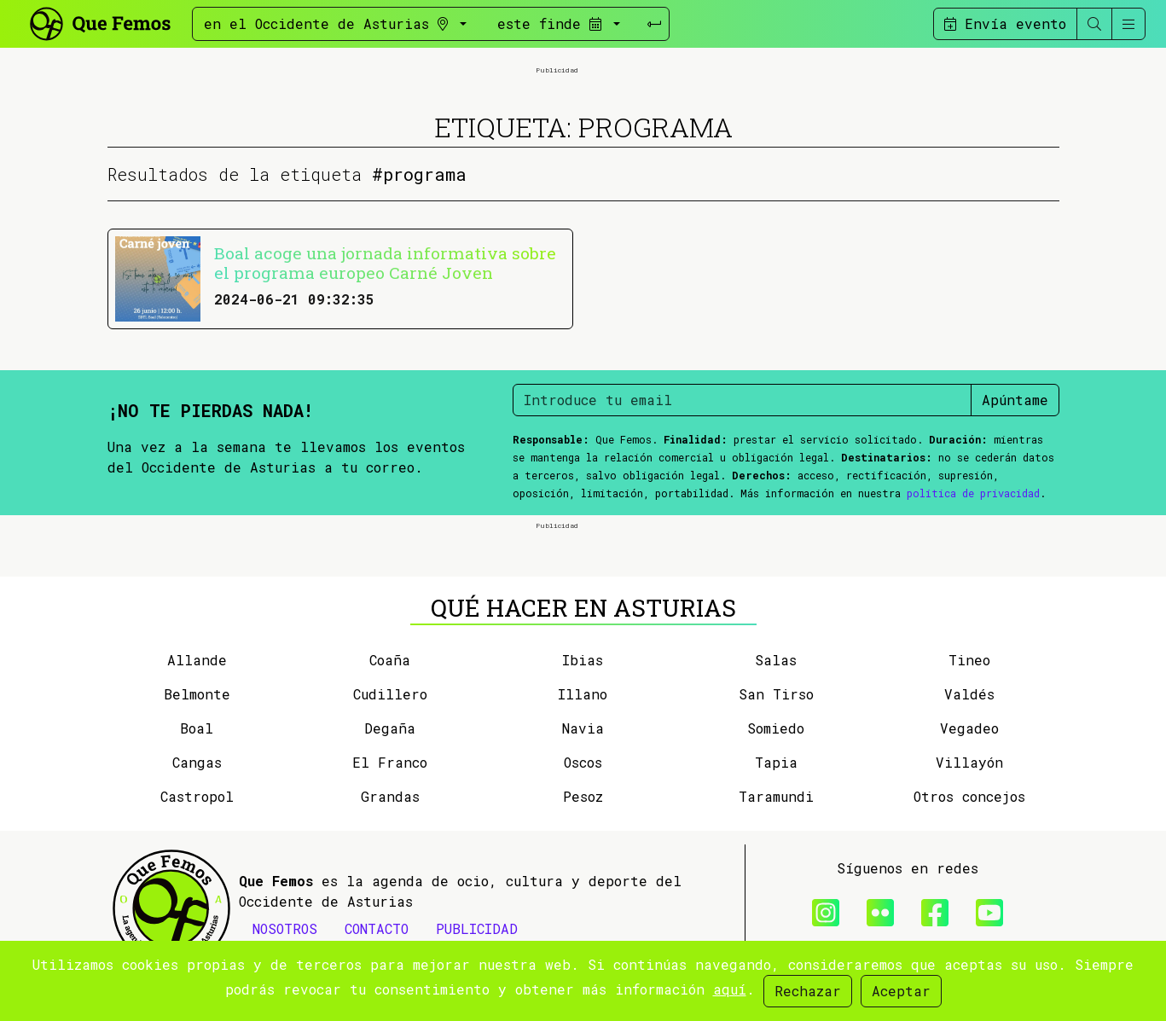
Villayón (969, 762)
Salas (776, 660)
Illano (582, 694)
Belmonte (197, 694)
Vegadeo (969, 728)
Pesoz (583, 796)
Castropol (197, 796)
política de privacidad (973, 493)
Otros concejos (969, 796)
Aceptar (901, 991)
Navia (583, 728)
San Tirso (776, 694)
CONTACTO (377, 928)
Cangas (197, 762)
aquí (729, 989)
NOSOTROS (284, 928)
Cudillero (390, 694)
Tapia (776, 762)
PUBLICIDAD (477, 928)
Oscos (583, 762)
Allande (197, 660)
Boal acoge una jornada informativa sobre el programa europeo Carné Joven (385, 262)
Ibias (582, 660)
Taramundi (776, 796)
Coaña (389, 660)
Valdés (969, 694)
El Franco (389, 762)
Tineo (969, 660)
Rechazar (807, 991)
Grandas (390, 796)
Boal (196, 728)
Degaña (389, 728)
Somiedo (775, 728)
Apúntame (1015, 400)
